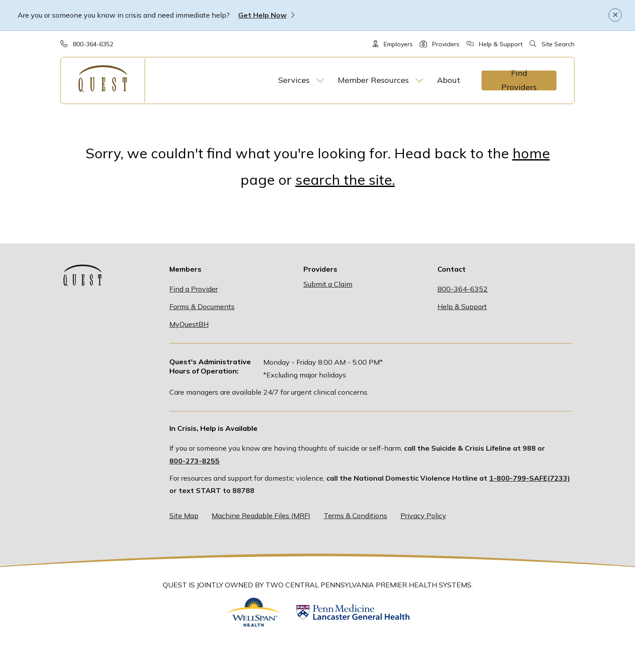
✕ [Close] (615, 14)
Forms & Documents (202, 306)
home (531, 153)
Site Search (558, 44)
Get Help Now (262, 15)
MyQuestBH (189, 324)
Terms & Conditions (355, 515)
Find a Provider (193, 288)
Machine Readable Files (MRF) (261, 515)
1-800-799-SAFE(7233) (529, 478)
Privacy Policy (423, 515)
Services (294, 80)
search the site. (345, 179)
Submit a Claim (327, 284)
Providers (445, 44)
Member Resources (373, 80)
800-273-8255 (194, 460)
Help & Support (501, 44)
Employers (398, 44)
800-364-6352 (93, 44)
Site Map (183, 515)
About (448, 80)
